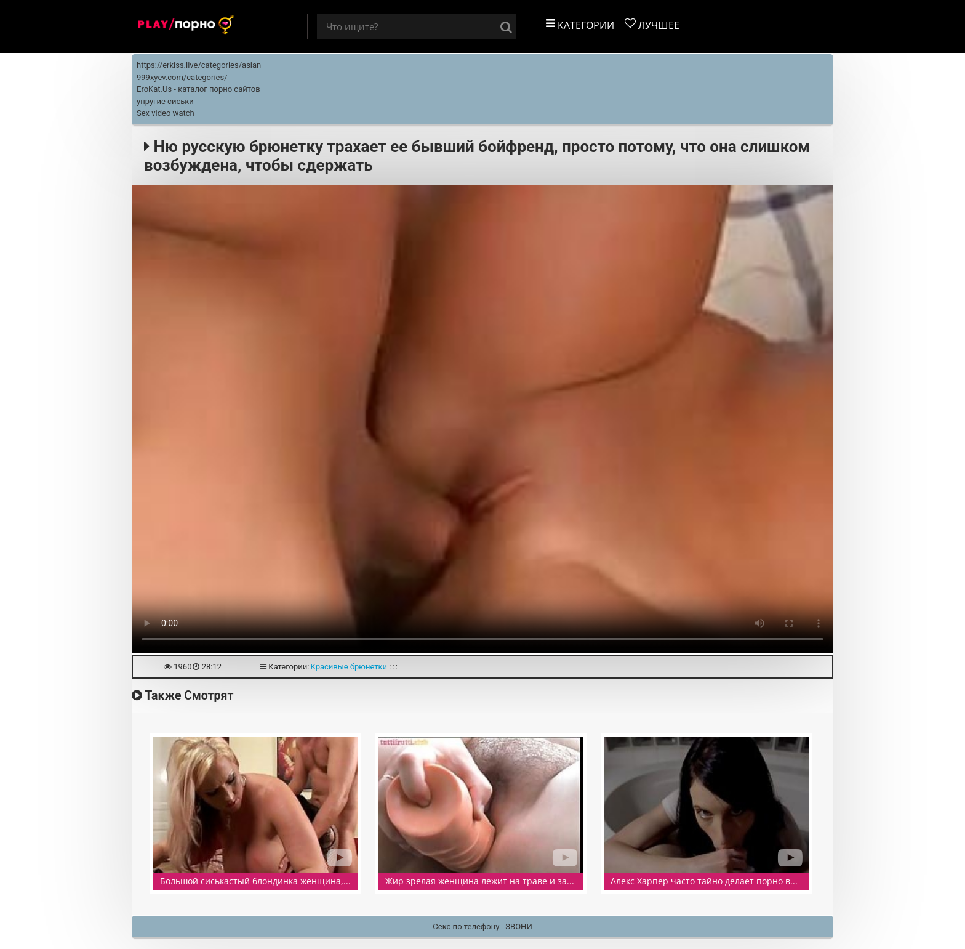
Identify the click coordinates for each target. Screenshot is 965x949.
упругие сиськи (165, 101)
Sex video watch (165, 113)
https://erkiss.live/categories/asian (199, 65)
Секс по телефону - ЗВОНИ (482, 926)
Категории (580, 25)
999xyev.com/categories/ (182, 77)
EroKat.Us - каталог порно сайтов (198, 89)
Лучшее (652, 25)
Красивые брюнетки (348, 666)
